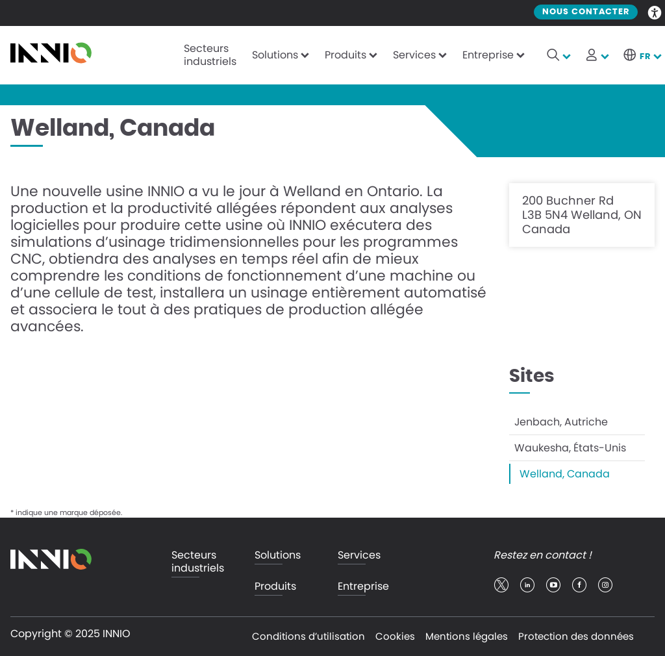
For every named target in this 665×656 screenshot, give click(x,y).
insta (605, 585)
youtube (553, 585)
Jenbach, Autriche (561, 421)
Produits (345, 54)
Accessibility (655, 12)
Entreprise (488, 54)
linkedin (527, 585)
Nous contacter (585, 12)
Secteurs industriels (210, 55)
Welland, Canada (565, 473)
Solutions (275, 54)
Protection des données (576, 636)
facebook (579, 585)
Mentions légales (466, 636)
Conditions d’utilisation (308, 636)
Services (414, 54)
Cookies (395, 636)
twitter (501, 585)
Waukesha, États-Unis (570, 447)
